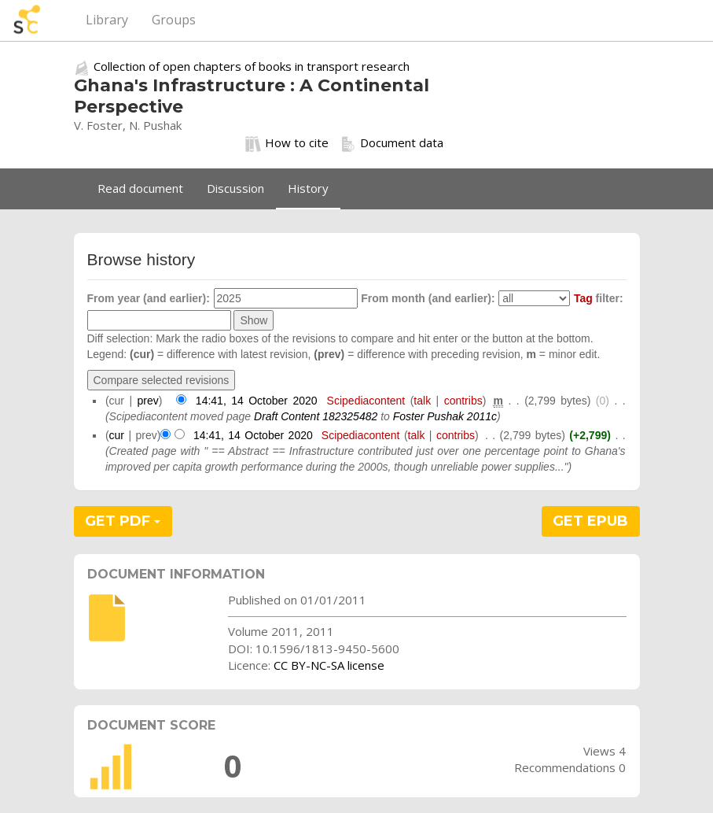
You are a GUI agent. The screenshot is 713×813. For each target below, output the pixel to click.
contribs (463, 400)
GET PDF (122, 521)
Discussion (235, 188)
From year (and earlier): (148, 298)
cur (116, 435)
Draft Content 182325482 (315, 416)
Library (107, 19)
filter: (598, 298)
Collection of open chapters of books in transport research (252, 66)
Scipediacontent (366, 400)
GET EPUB (590, 521)
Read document (140, 188)
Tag (583, 298)
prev (148, 400)
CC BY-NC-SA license (329, 665)
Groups (174, 19)
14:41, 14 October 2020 (257, 400)
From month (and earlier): (427, 298)
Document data (391, 143)
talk (422, 400)
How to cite (287, 143)
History (308, 188)
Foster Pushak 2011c (445, 416)
